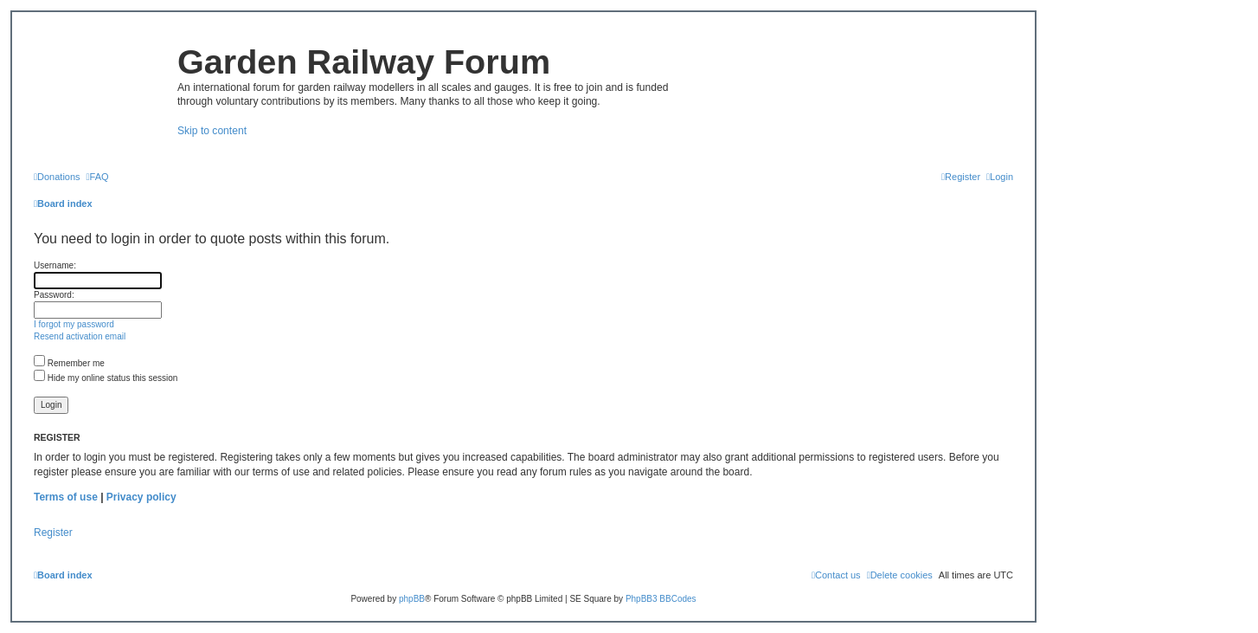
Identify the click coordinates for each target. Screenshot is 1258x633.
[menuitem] (57, 176)
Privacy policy (141, 497)
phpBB (412, 599)
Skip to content (212, 131)
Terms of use (66, 497)
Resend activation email (79, 336)
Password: (54, 295)
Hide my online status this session (105, 378)
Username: (55, 265)
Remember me (69, 363)
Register (53, 532)
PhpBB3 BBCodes (661, 599)
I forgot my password (74, 324)
